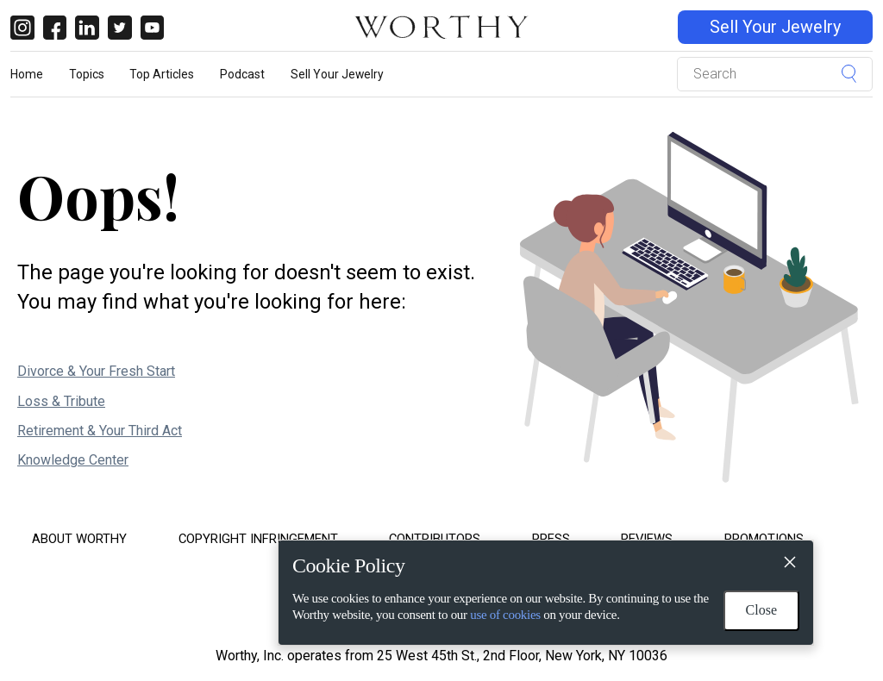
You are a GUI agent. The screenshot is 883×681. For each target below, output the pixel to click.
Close (761, 610)
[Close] (789, 564)
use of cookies (505, 615)
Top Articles (161, 74)
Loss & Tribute (61, 401)
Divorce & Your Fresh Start (96, 371)
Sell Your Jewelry (775, 27)
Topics (86, 74)
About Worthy (79, 539)
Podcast (242, 74)
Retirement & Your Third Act (99, 430)
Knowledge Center (72, 460)
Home (26, 74)
